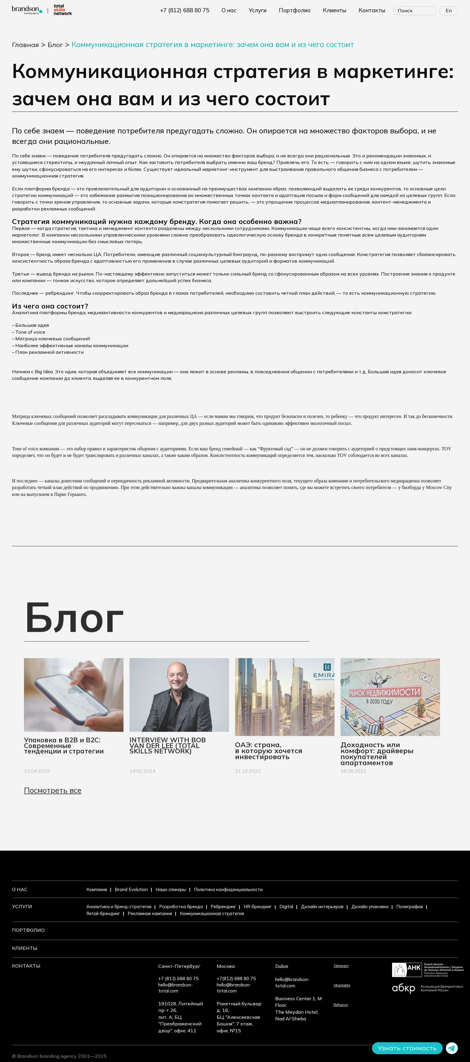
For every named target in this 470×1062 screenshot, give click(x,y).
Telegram (315, 965)
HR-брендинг (273, 906)
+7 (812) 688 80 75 (198, 10)
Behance (315, 1004)
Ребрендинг (234, 906)
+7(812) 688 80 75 (180, 978)
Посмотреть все (53, 809)
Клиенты (24, 948)
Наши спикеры (178, 889)
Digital (304, 906)
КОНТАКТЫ (373, 10)
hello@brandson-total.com (116, 984)
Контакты (26, 965)
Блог (58, 44)
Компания (98, 889)
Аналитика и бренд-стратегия (122, 906)
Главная (26, 44)
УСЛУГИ (266, 10)
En (449, 10)
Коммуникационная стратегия (263, 913)
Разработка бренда (189, 906)
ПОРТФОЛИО (301, 10)
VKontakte (317, 984)
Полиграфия (101, 913)
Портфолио (28, 930)
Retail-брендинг (143, 913)
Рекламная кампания (194, 913)
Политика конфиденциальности (242, 889)
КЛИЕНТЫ (338, 10)
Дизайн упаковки (397, 906)
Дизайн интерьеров (344, 906)
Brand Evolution (135, 889)
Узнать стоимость (402, 1047)
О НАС (239, 10)
